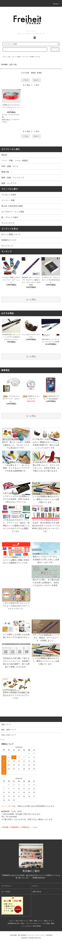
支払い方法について (22, 920)
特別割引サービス (9, 240)
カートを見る (5, 891)
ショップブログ (26, 926)
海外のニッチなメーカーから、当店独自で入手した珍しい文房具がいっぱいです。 (46, 555)
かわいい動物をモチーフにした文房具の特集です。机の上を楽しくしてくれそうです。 (46, 441)
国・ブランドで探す (15, 56)
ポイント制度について (10, 234)
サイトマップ (7, 246)
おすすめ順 (25, 73)
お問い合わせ (36, 891)
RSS (34, 926)
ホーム (5, 56)
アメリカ (25, 56)
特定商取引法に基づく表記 (16, 923)
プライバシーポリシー (33, 923)
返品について (48, 920)
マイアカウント (6, 886)
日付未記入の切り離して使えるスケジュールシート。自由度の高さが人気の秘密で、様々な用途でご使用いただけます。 (16, 658)
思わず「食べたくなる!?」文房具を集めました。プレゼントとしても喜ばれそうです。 (16, 441)
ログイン (35, 886)
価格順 (33, 73)
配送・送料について (36, 920)
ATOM (39, 926)
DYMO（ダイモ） (35, 56)
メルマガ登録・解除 (48, 923)
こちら (34, 827)
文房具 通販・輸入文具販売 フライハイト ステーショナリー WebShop (31, 935)
